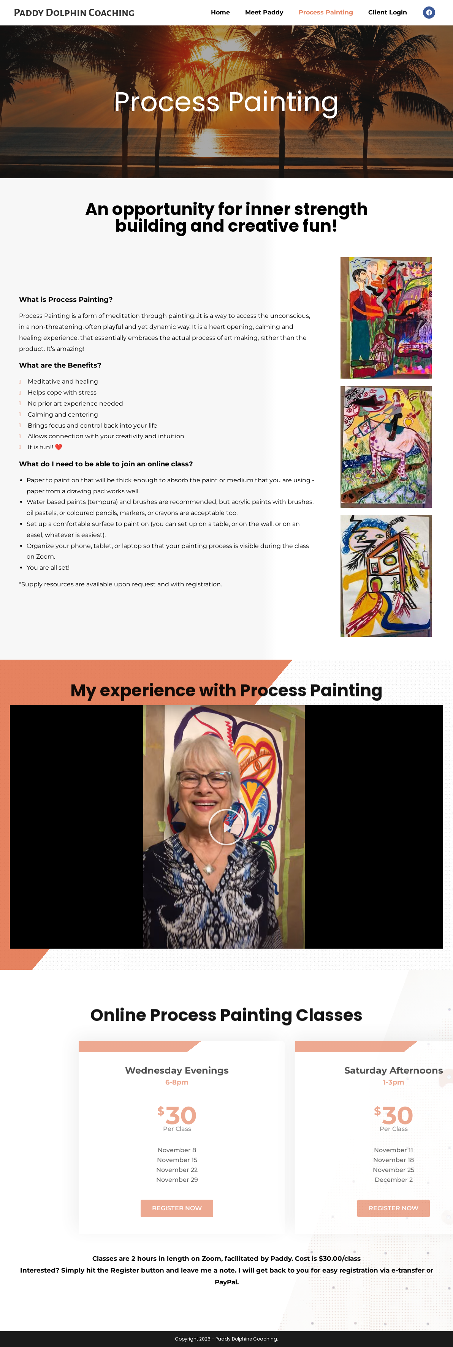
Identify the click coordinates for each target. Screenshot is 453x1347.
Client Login (387, 12)
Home (220, 12)
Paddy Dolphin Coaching (74, 12)
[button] (226, 827)
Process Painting (326, 12)
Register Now (314, 1208)
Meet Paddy (264, 12)
